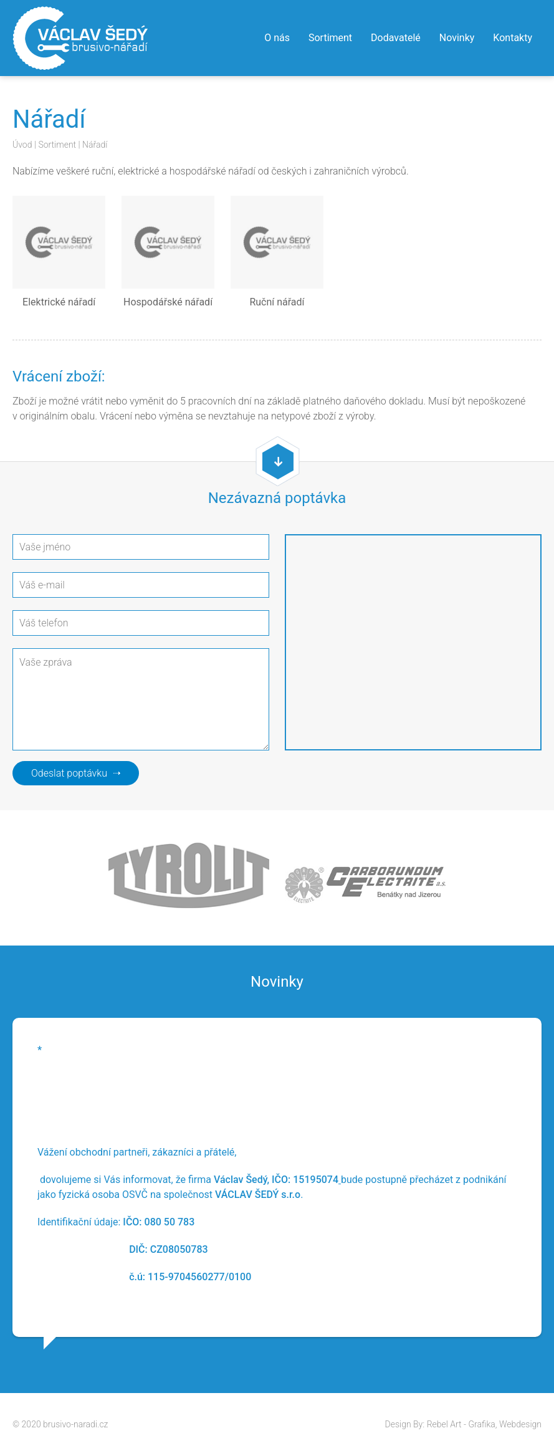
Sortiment (330, 38)
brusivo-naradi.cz (75, 1424)
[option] (277, 1177)
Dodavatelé (396, 38)
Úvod (22, 145)
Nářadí (94, 145)
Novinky (457, 38)
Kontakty (512, 38)
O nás (277, 38)
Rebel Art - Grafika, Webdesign (484, 1424)
